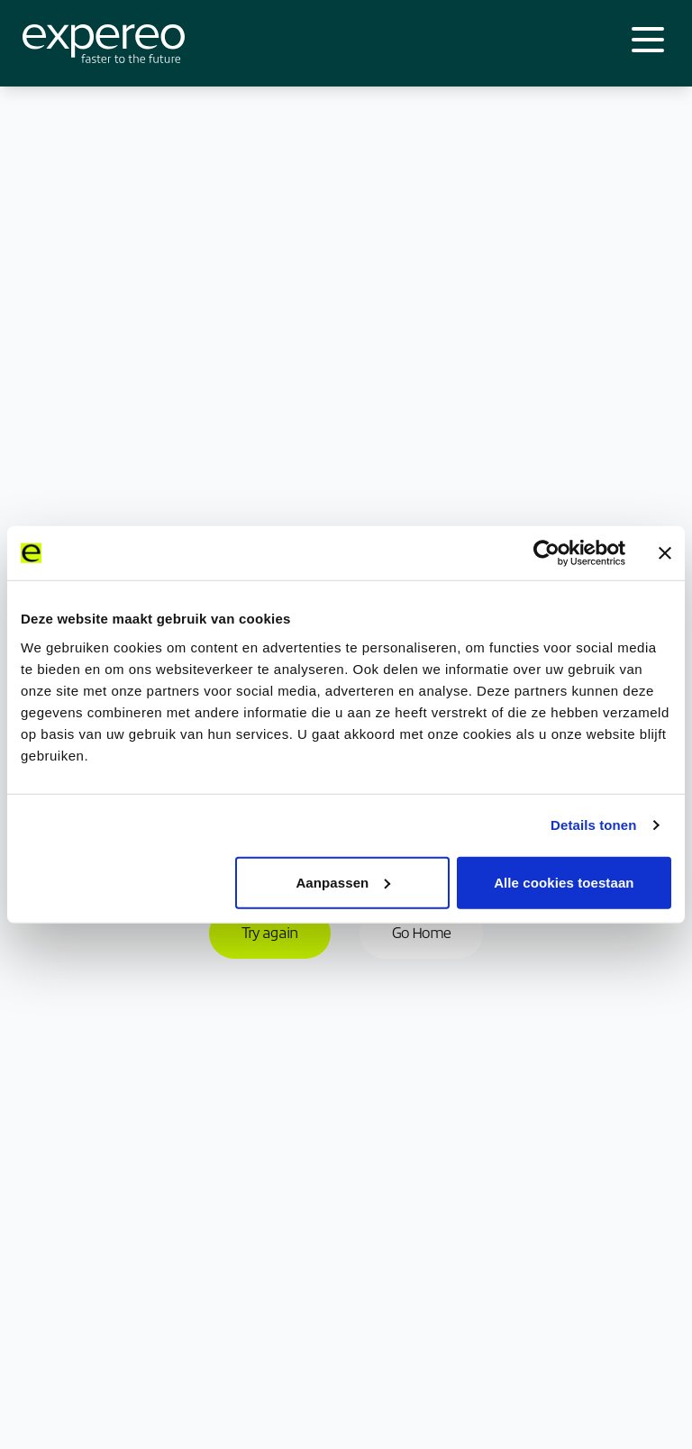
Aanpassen (343, 881)
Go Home (421, 933)
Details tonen (593, 825)
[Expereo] (104, 43)
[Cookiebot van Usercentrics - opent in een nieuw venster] (546, 553)
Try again (269, 933)
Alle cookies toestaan (564, 881)
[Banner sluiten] (665, 553)
